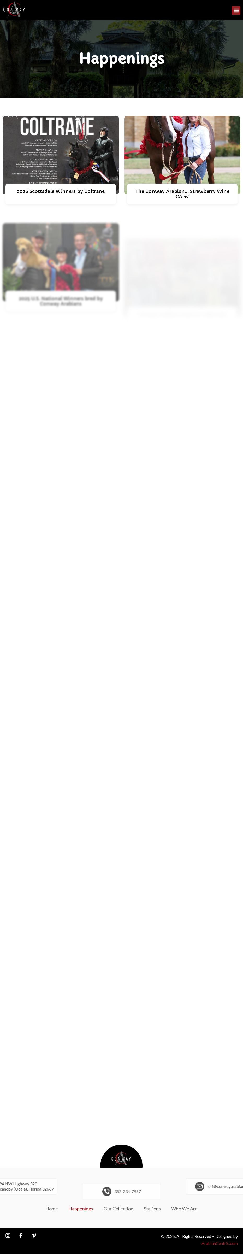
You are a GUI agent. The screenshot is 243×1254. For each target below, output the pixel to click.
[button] (236, 11)
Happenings (80, 1208)
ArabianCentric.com (219, 1243)
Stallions (152, 1208)
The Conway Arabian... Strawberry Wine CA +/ (182, 196)
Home (51, 1208)
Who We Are (184, 1208)
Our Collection (118, 1208)
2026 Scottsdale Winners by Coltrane (61, 191)
